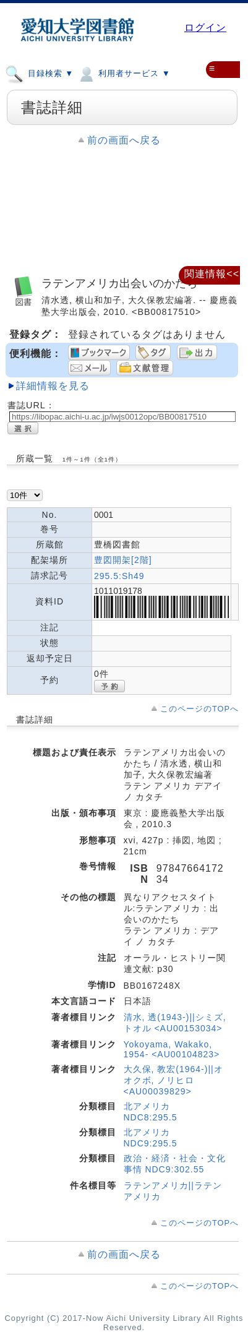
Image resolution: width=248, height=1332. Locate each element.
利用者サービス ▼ (123, 73)
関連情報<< (211, 274)
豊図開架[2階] (123, 560)
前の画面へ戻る (124, 140)
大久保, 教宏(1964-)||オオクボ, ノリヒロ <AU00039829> (173, 1080)
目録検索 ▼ (39, 73)
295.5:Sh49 (119, 576)
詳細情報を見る (53, 385)
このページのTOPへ (199, 708)
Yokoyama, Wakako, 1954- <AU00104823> (172, 1049)
